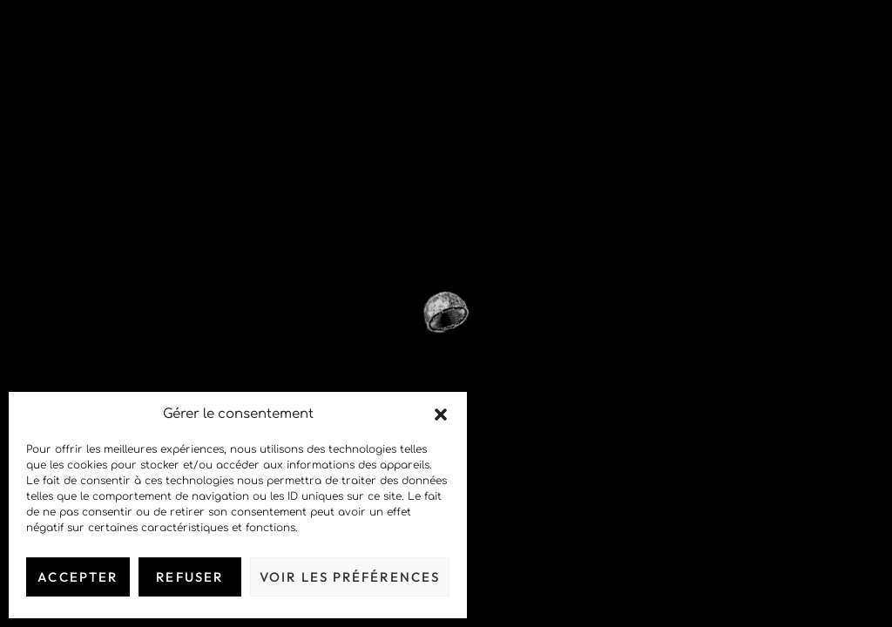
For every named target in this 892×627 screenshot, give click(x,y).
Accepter (77, 577)
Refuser (189, 577)
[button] (440, 414)
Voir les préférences (350, 577)
